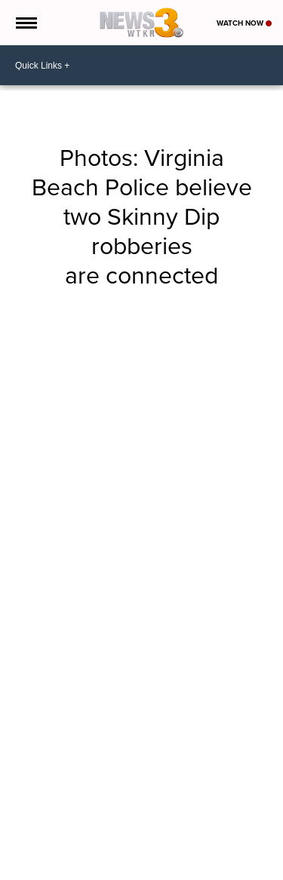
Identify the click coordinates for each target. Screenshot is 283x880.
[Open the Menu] (25, 22)
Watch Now (244, 23)
